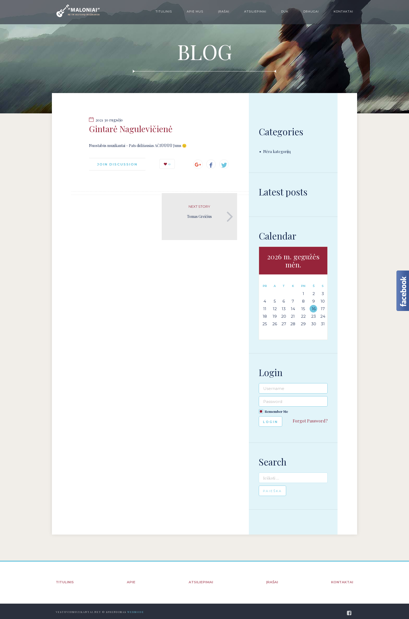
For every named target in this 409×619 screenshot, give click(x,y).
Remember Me (276, 411)
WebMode (135, 612)
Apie (131, 582)
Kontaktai (343, 11)
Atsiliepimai (255, 11)
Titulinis (163, 11)
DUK (284, 11)
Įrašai (223, 11)
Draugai (311, 11)
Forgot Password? (310, 421)
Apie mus (195, 11)
